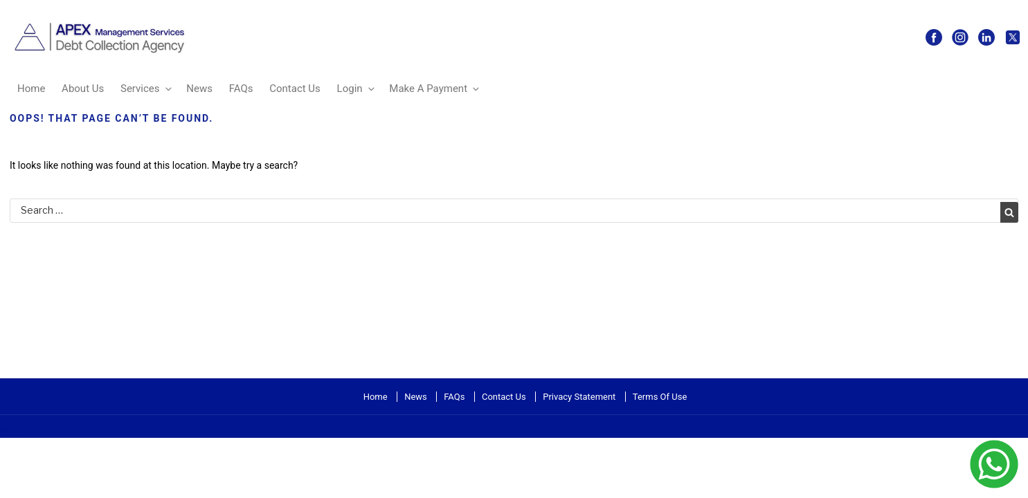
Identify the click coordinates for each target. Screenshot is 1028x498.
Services (147, 88)
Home (31, 88)
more (11, 429)
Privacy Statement (579, 396)
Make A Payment (435, 88)
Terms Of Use (660, 396)
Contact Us (295, 88)
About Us (83, 88)
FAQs (241, 88)
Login (357, 88)
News (199, 88)
